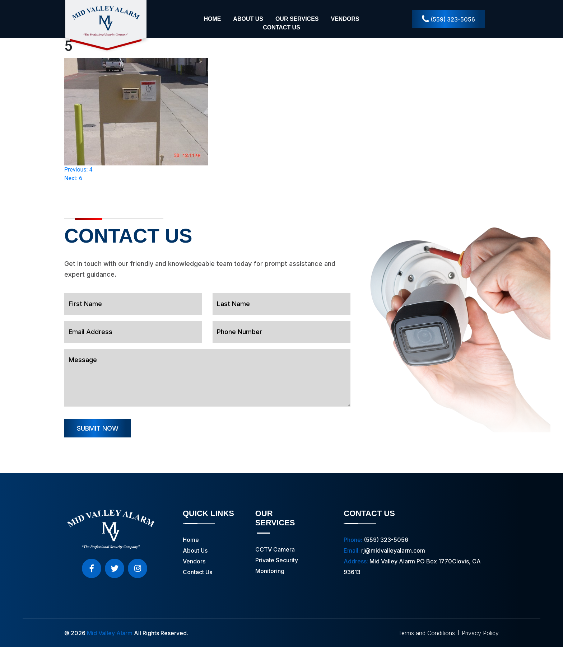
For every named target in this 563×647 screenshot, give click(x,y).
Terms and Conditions (426, 633)
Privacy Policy (480, 633)
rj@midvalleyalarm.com (393, 550)
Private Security (276, 560)
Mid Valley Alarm (109, 633)
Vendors (345, 19)
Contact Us (281, 27)
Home (212, 19)
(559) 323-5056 (448, 19)
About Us (248, 19)
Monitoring (269, 571)
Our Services (297, 19)
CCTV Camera (275, 549)
